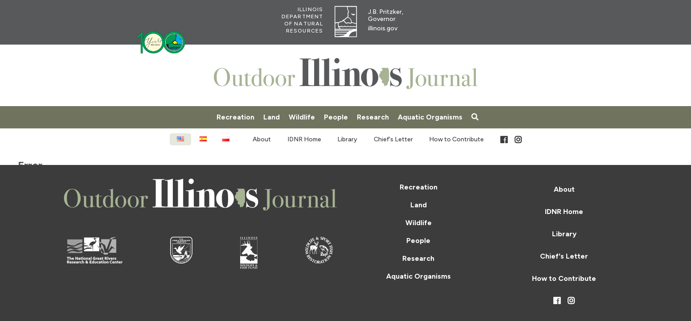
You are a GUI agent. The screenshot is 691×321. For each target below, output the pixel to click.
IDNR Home (304, 139)
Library (347, 139)
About (262, 139)
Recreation (235, 117)
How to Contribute (456, 139)
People (336, 117)
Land (271, 117)
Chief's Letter (393, 139)
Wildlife (302, 117)
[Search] (474, 117)
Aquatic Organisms (430, 117)
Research (373, 117)
